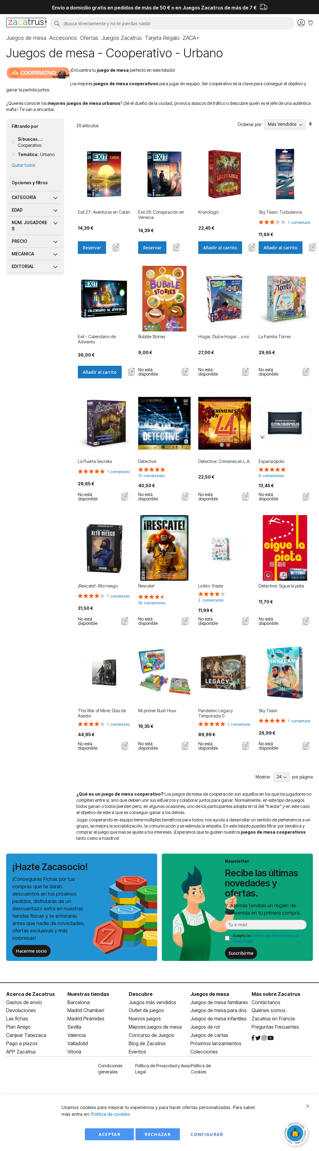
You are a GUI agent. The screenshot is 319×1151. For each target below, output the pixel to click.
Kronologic (208, 212)
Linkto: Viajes (210, 585)
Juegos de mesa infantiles (218, 1018)
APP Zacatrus (21, 1052)
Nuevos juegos (145, 1018)
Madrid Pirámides (85, 1018)
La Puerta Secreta (95, 461)
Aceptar (109, 1134)
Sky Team (268, 710)
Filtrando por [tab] (25, 126)
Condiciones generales (110, 1068)
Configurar (207, 1134)
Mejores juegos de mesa (155, 1027)
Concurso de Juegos (151, 1035)
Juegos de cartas (209, 1035)
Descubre (141, 994)
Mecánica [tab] (23, 253)
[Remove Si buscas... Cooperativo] (13, 142)
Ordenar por (249, 124)
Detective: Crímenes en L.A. (224, 461)
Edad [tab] (17, 209)
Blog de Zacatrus (147, 1043)
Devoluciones (21, 1010)
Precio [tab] (19, 241)
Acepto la (266, 938)
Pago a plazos (22, 1043)
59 (151, 603)
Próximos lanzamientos (215, 1043)
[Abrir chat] (296, 1134)
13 (151, 475)
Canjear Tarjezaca (26, 1035)
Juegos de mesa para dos (218, 1010)
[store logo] (26, 23)
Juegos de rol (205, 1027)
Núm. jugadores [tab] (29, 225)
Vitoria (74, 1052)
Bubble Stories (151, 336)
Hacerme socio (31, 951)
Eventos (137, 1052)
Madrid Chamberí (85, 1010)
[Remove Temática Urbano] (13, 154)
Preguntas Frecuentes (275, 1027)
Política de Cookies (201, 1068)
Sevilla (74, 1027)
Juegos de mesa (209, 994)
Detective (147, 461)
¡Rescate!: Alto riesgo (98, 585)
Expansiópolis (271, 461)
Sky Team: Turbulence (280, 212)
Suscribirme (241, 953)
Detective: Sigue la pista (281, 585)
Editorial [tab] (23, 266)
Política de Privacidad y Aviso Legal (163, 1068)
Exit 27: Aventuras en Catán (104, 212)
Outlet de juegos (146, 1010)
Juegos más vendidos (152, 1002)
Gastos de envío (24, 1002)
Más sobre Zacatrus (276, 994)
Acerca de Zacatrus (30, 994)
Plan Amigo (18, 1027)
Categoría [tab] (24, 197)
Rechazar (158, 1134)
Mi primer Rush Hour (157, 710)
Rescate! (146, 585)
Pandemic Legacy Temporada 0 (215, 713)
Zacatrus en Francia (273, 1018)
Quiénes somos (269, 1010)
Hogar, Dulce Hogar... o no (223, 336)
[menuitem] (26, 38)
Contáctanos (266, 1002)
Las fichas (17, 1018)
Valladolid (77, 1043)
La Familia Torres (275, 336)
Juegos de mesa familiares (219, 1002)
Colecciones (204, 1052)
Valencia (76, 1035)
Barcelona (78, 1002)
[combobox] (172, 23)
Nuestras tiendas (88, 994)
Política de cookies (110, 1114)
